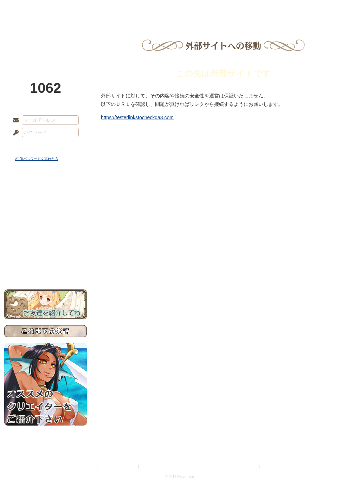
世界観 (45, 192)
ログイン (28, 147)
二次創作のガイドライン (210, 466)
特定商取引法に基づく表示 (163, 466)
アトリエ (180, 9)
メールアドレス (14, 120)
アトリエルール (45, 235)
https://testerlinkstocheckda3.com (137, 117)
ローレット (130, 9)
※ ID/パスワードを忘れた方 (36, 159)
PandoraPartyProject (45, 38)
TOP (29, 9)
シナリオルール (45, 227)
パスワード (14, 133)
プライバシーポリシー (118, 466)
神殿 (80, 9)
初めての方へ (45, 255)
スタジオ (230, 9)
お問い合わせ (45, 267)
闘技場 (330, 9)
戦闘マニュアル (45, 244)
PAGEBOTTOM (342, 478)
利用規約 (88, 466)
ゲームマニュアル (45, 216)
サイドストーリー (45, 204)
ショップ (280, 9)
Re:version (271, 466)
